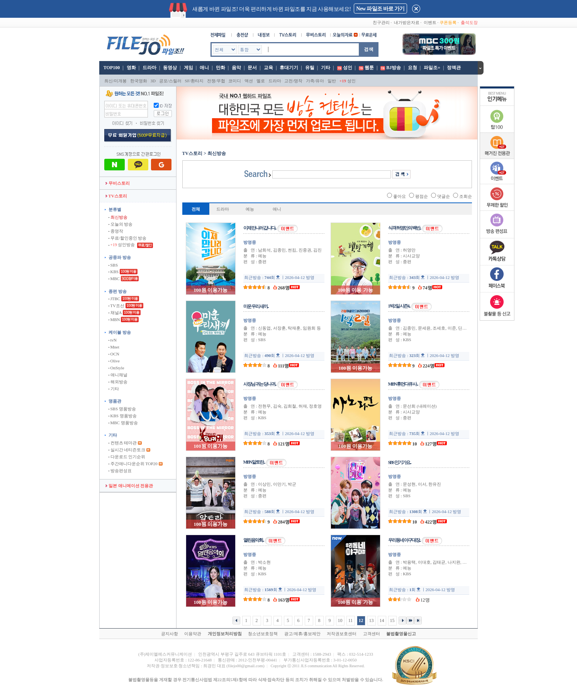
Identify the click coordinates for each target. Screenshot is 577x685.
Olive (114, 361)
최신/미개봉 (115, 80)
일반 (332, 80)
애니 (204, 67)
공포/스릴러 (170, 80)
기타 (325, 67)
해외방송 (118, 381)
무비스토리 (117, 183)
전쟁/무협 (216, 80)
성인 (347, 67)
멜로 (260, 80)
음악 (236, 67)
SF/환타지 (194, 80)
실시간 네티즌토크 (127, 449)
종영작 (116, 231)
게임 (188, 67)
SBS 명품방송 (122, 408)
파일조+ (432, 67)
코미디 (234, 80)
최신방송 (118, 217)
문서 (252, 67)
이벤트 (430, 22)
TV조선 (116, 305)
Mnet (114, 347)
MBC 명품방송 (123, 422)
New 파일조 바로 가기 (380, 9)
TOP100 (111, 67)
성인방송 (122, 244)
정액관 (454, 67)
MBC (114, 278)
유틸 (309, 67)
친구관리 (381, 22)
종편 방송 (118, 291)
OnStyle (116, 367)
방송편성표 (120, 470)
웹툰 (369, 67)
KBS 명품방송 (123, 415)
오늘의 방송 (121, 224)
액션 (248, 80)
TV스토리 (116, 196)
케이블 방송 (120, 332)
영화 (131, 67)
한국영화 (138, 80)
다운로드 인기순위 (127, 456)
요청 (412, 67)
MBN (114, 319)
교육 (268, 67)
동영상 (170, 67)
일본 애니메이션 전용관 (129, 485)
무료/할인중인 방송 (128, 238)
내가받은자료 (406, 22)
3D (153, 80)
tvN (113, 340)
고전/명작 (293, 80)
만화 (220, 67)
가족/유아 (315, 80)
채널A (115, 312)
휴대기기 (289, 67)
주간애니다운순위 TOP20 (133, 463)
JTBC (114, 298)
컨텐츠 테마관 (123, 442)
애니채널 (118, 374)
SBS (113, 265)
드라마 (149, 67)
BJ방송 (393, 67)
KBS (114, 271)
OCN (114, 354)
